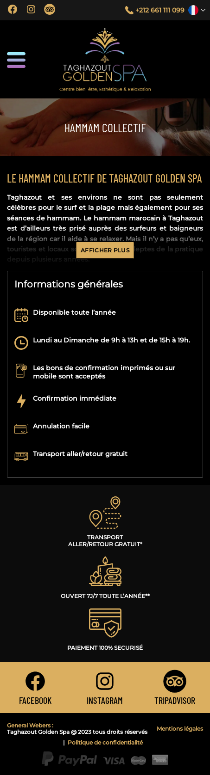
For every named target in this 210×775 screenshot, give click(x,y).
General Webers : (30, 725)
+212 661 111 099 (160, 10)
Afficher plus (105, 250)
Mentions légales (180, 729)
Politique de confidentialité (105, 742)
